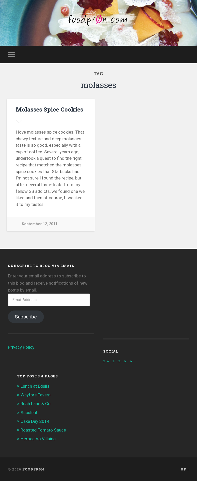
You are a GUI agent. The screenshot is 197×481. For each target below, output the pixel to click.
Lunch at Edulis (35, 386)
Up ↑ (185, 469)
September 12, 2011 (39, 224)
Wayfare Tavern (36, 394)
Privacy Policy (21, 347)
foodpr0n (33, 469)
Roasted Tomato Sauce (43, 430)
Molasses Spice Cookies (49, 109)
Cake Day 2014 (35, 421)
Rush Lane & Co (36, 403)
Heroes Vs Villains (38, 438)
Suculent (29, 412)
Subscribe (26, 317)
